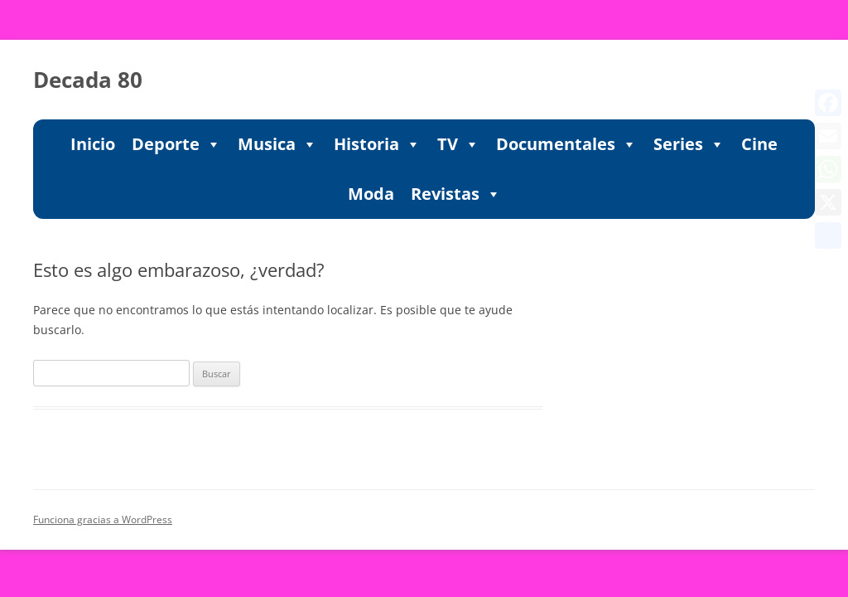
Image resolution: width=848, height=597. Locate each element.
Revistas (456, 194)
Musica (277, 144)
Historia (377, 144)
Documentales (566, 144)
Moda (371, 193)
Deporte (176, 144)
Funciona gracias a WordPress (102, 519)
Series (689, 144)
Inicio (92, 144)
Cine (759, 144)
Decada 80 (87, 80)
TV (458, 144)
